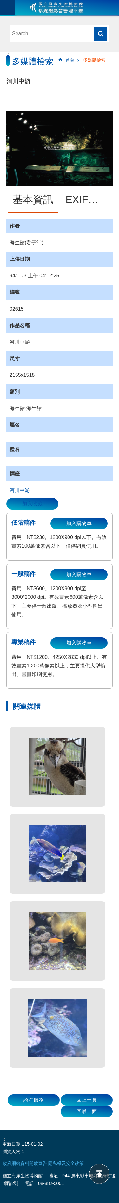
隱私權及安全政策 (66, 1163)
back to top (99, 1174)
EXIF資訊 (87, 199)
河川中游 (20, 490)
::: (8, 54)
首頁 (69, 60)
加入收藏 (32, 503)
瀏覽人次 (11, 1151)
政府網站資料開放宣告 (25, 1163)
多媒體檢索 (94, 60)
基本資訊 (33, 199)
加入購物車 (79, 523)
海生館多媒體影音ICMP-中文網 (56, 7)
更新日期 (11, 1143)
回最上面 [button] (86, 1111)
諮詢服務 (33, 1100)
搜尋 (100, 34)
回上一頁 (86, 1100)
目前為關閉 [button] (7, 7)
